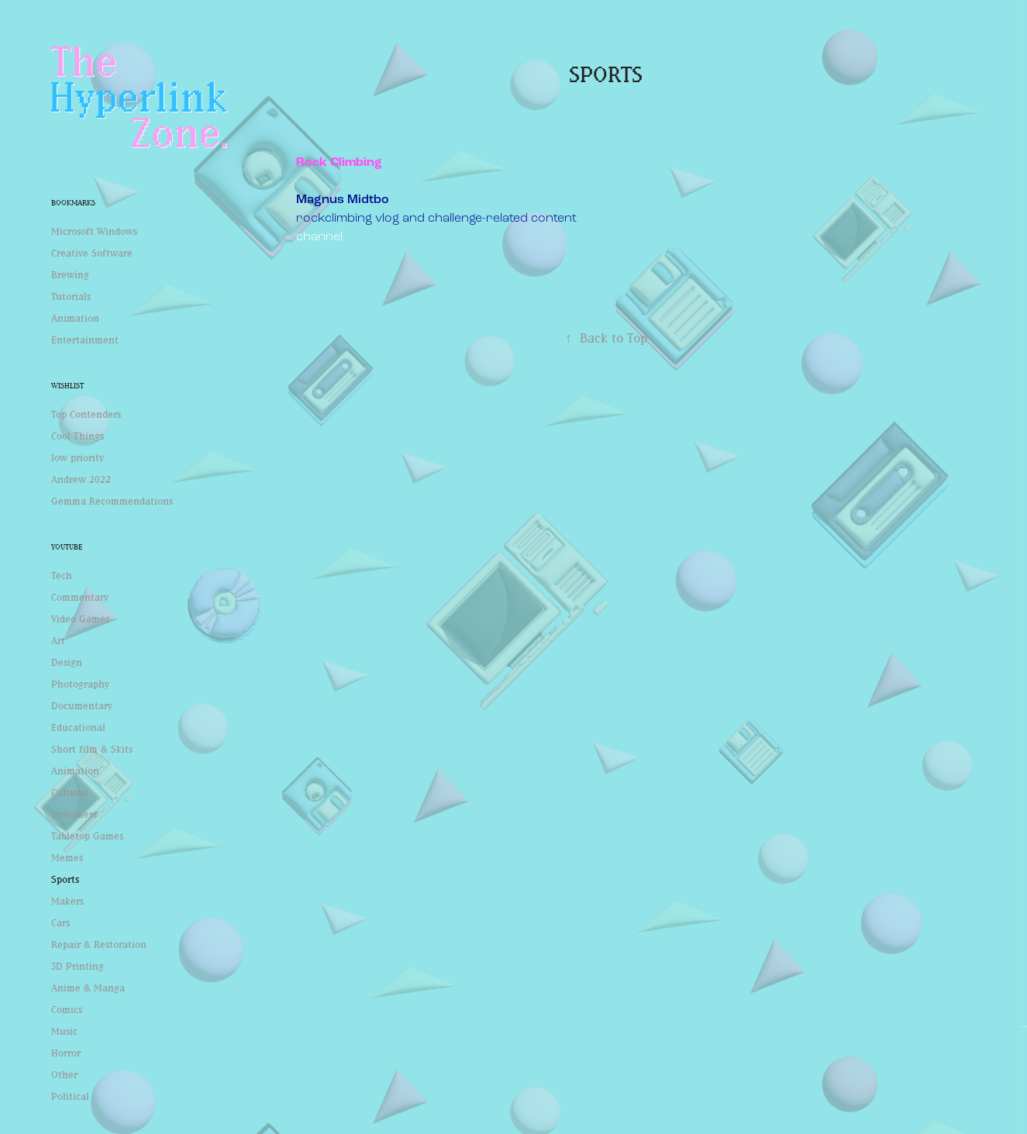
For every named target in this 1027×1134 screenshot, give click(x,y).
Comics (66, 1009)
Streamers (74, 814)
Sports (65, 879)
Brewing (70, 274)
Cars (60, 922)
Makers (67, 900)
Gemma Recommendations (112, 501)
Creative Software (92, 252)
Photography (80, 683)
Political (70, 1096)
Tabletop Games (87, 835)
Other (64, 1074)
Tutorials (71, 296)
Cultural (69, 792)
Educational (78, 727)
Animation (75, 318)
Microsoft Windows (94, 231)
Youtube (66, 547)
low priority (77, 457)
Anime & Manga (88, 987)
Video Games (80, 618)
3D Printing (77, 966)
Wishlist (67, 386)
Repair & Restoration (98, 944)
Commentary (80, 597)
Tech (61, 575)
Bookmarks (73, 203)
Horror (66, 1052)
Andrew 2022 (81, 479)
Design (66, 662)
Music (64, 1031)
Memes (67, 857)
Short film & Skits (92, 749)
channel (319, 236)
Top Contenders (86, 414)
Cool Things (77, 435)
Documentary (81, 705)
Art (58, 640)
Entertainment (85, 339)
